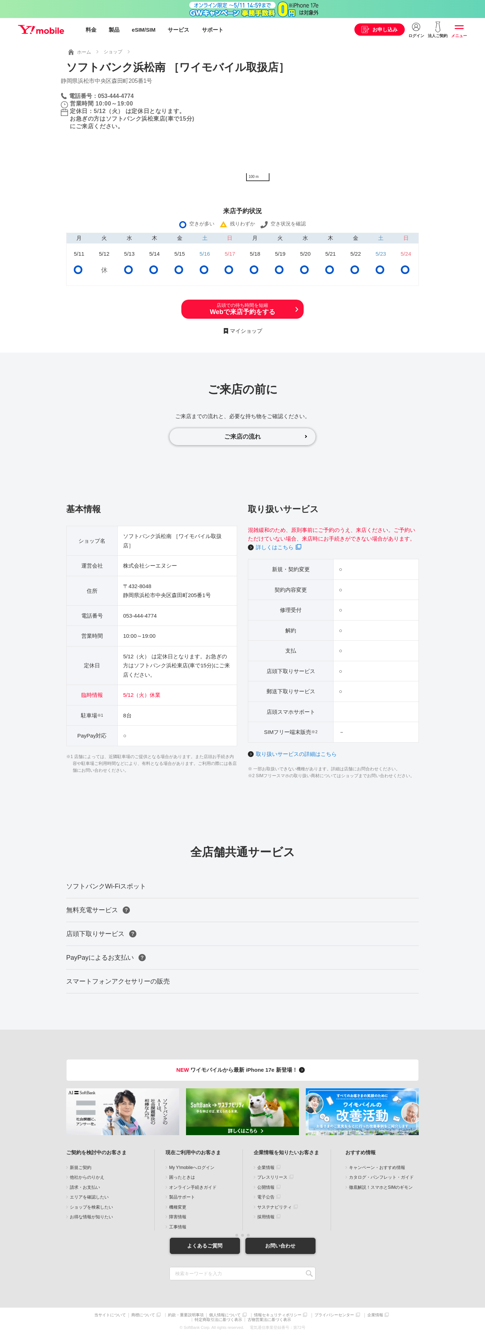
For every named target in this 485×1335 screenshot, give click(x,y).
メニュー (459, 35)
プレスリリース (272, 1177)
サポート (212, 30)
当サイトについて (110, 1315)
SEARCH (309, 1274)
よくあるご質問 (204, 1246)
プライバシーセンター (334, 1315)
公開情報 (266, 1187)
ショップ (113, 51)
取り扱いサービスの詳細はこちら (296, 754)
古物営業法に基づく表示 (269, 1320)
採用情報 (266, 1217)
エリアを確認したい (89, 1197)
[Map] (333, 131)
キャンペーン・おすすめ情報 (377, 1167)
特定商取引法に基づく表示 (218, 1320)
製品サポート (182, 1197)
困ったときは (182, 1177)
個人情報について (225, 1315)
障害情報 (177, 1217)
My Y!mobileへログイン (191, 1167)
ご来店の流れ (242, 436)
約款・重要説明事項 (186, 1315)
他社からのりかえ (87, 1177)
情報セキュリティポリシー (278, 1315)
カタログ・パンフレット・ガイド (381, 1177)
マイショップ (246, 331)
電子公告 (266, 1197)
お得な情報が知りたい (91, 1217)
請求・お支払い (85, 1187)
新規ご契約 (80, 1167)
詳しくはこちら (275, 548)
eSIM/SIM (143, 30)
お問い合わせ (280, 1246)
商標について (143, 1315)
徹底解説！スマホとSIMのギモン (381, 1187)
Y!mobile (41, 30)
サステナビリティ (274, 1207)
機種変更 (177, 1207)
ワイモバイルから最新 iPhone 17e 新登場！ (241, 1070)
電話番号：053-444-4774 (101, 96)
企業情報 (266, 1167)
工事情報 (177, 1226)
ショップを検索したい (91, 1207)
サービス (178, 30)
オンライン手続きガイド (193, 1187)
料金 (91, 30)
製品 (114, 30)
